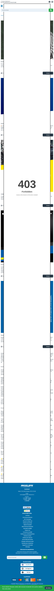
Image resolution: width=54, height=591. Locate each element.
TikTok (26, 572)
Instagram (26, 568)
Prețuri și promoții (27, 522)
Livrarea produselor (27, 517)
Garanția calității (27, 528)
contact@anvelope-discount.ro (27, 494)
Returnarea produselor (27, 526)
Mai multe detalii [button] (6, 588)
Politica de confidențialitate (27, 534)
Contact (27, 515)
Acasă (2, 15)
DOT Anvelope (27, 519)
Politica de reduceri (27, 537)
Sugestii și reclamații (27, 545)
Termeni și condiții (27, 532)
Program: (27, 496)
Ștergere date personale (28, 541)
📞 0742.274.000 (12, 2)
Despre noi (27, 530)
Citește (48, 73)
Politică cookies (27, 535)
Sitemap (27, 546)
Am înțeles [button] (48, 587)
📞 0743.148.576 (4, 2)
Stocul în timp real (27, 521)
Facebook (26, 565)
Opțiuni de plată (28, 524)
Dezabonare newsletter (27, 543)
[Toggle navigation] (2, 6)
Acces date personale (27, 539)
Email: (27, 493)
